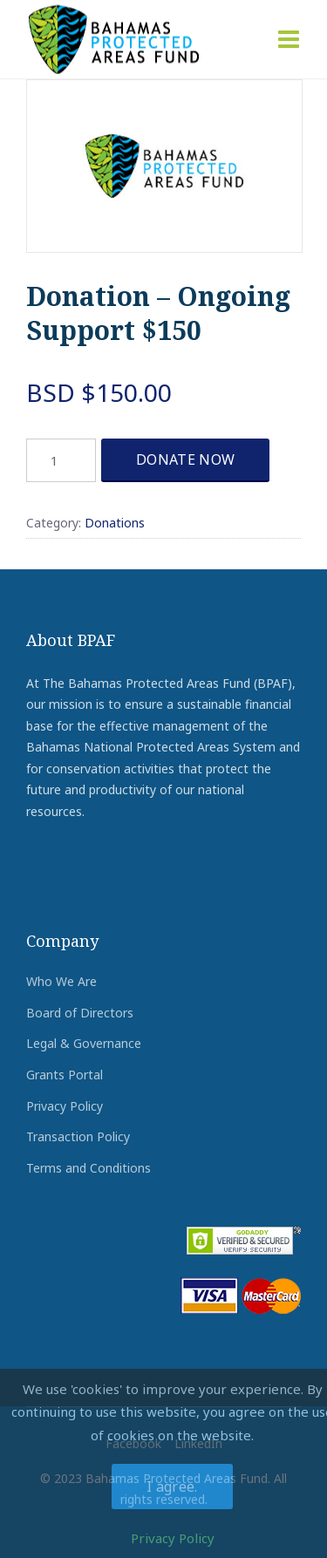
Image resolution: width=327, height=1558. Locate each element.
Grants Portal (64, 1074)
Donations (115, 522)
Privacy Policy (64, 1106)
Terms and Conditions (88, 1168)
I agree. (172, 1486)
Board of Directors (79, 1012)
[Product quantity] (61, 460)
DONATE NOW (185, 459)
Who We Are (61, 981)
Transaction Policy (78, 1136)
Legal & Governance (83, 1043)
